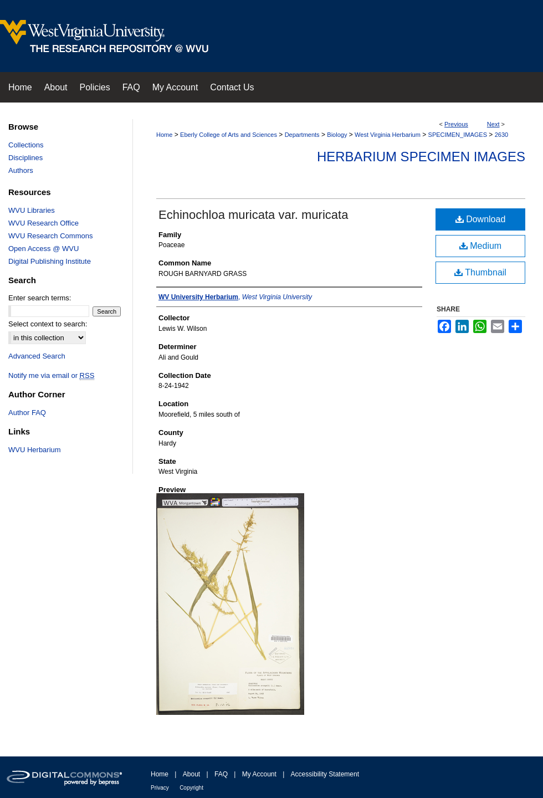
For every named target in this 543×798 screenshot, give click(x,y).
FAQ (221, 774)
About (191, 774)
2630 (501, 134)
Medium (480, 245)
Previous (456, 124)
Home (164, 134)
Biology (337, 134)
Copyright (191, 788)
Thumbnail (480, 272)
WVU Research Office (43, 223)
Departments (302, 134)
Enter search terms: (39, 298)
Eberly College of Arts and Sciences (228, 134)
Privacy (160, 788)
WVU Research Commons (50, 236)
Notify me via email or (51, 375)
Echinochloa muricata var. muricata (253, 215)
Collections (26, 145)
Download (480, 219)
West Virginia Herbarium (388, 134)
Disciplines (25, 158)
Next (493, 124)
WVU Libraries (31, 210)
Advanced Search (36, 356)
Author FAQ (27, 412)
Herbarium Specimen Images (421, 156)
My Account (259, 774)
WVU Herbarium (34, 450)
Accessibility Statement (325, 774)
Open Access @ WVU (43, 248)
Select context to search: (47, 324)
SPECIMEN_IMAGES (457, 134)
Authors (20, 170)
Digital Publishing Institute (49, 261)
